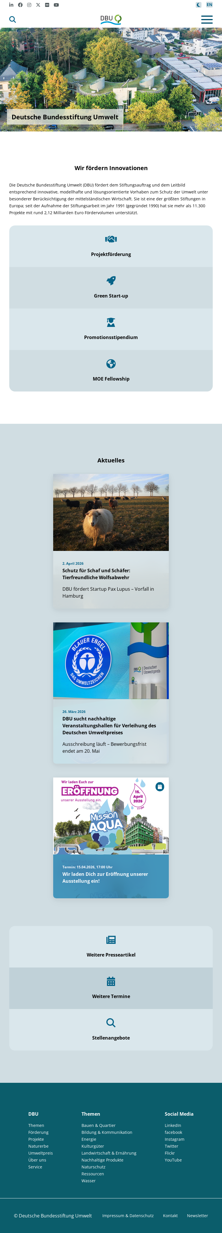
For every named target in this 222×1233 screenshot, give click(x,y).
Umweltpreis (40, 1153)
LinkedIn (173, 1125)
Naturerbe (38, 1146)
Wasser (89, 1180)
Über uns (37, 1160)
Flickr (170, 1153)
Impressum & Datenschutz (128, 1215)
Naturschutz (94, 1167)
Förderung (38, 1132)
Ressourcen (93, 1173)
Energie (89, 1139)
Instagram (174, 1139)
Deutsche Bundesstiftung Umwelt (55, 1216)
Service (35, 1167)
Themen (36, 1125)
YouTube (173, 1160)
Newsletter (197, 1215)
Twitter (171, 1146)
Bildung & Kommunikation (107, 1132)
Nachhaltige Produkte (102, 1160)
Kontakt (170, 1215)
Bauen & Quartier (99, 1125)
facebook (173, 1132)
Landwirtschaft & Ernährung (109, 1153)
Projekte (36, 1139)
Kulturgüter (93, 1146)
